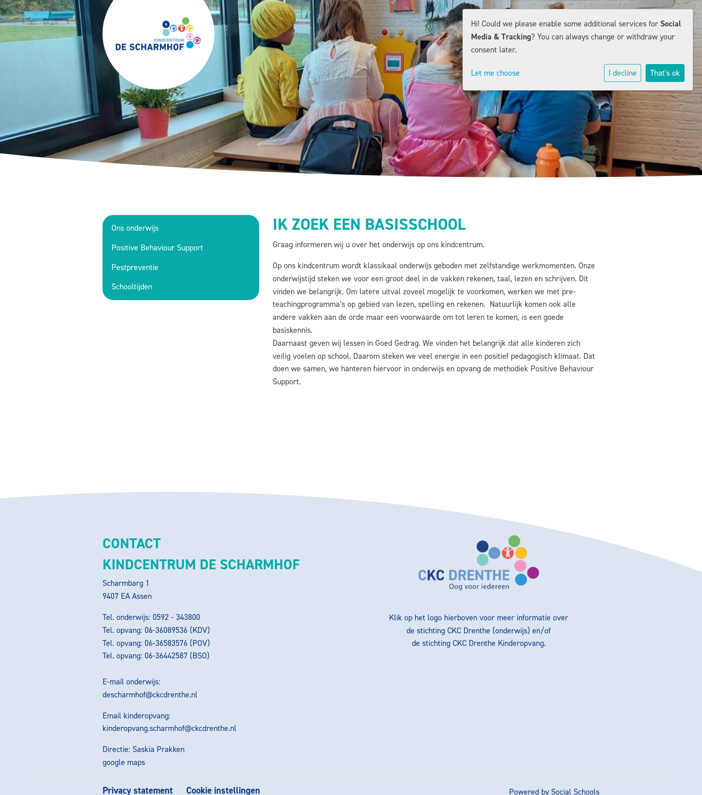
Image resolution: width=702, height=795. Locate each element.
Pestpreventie (134, 267)
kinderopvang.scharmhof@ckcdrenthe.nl (169, 728)
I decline (622, 73)
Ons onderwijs (134, 228)
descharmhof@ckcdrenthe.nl (150, 694)
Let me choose (495, 73)
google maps (124, 762)
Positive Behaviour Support (157, 247)
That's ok (665, 73)
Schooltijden (131, 286)
